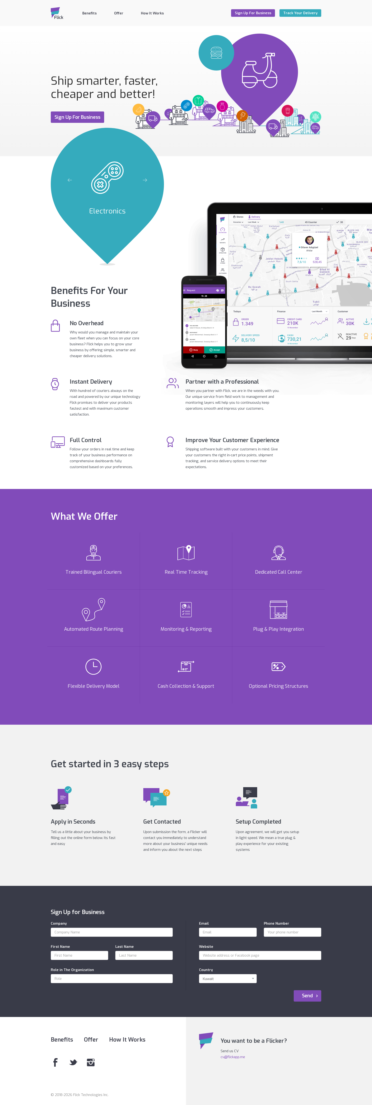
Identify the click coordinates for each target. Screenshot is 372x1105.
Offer (118, 13)
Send (307, 996)
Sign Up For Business (253, 13)
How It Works (152, 13)
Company (59, 923)
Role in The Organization (72, 969)
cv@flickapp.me (233, 1057)
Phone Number (276, 923)
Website (206, 946)
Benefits (89, 13)
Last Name (124, 946)
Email (204, 923)
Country (206, 969)
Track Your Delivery (300, 13)
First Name (60, 946)
